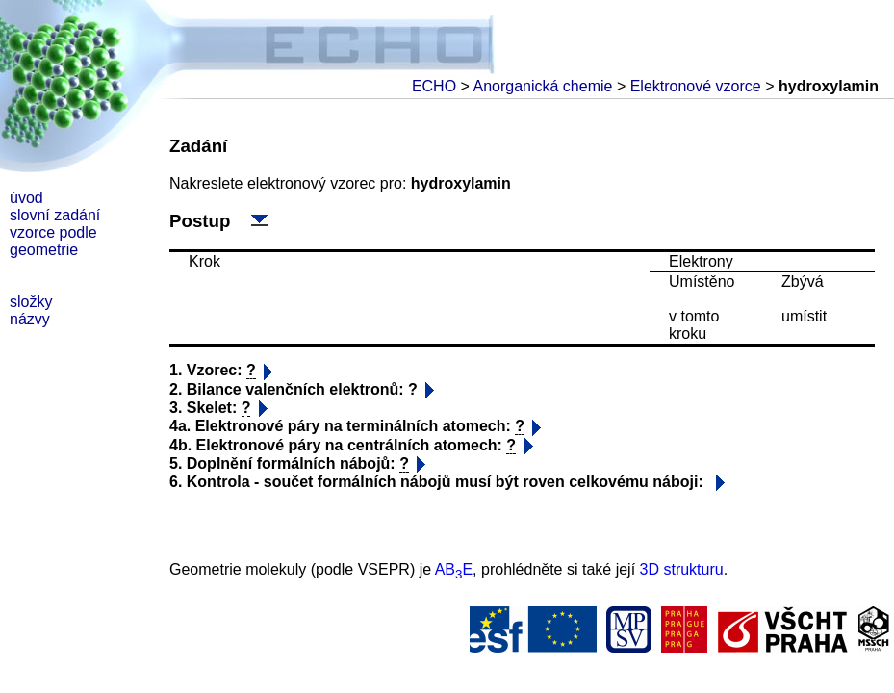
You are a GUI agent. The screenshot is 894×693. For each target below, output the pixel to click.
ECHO (434, 86)
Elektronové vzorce (695, 86)
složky (31, 302)
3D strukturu (682, 569)
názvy (30, 319)
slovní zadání (55, 215)
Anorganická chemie (542, 86)
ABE (454, 569)
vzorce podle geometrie (53, 241)
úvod (26, 198)
